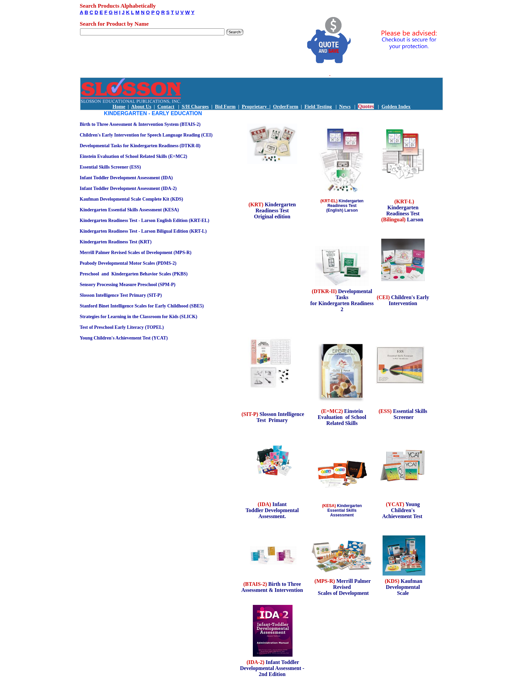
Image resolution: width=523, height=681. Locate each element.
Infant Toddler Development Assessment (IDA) (126, 177)
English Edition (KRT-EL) (183, 220)
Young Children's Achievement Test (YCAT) (124, 337)
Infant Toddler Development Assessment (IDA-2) (128, 188)
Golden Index (396, 106)
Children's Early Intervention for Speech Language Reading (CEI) (146, 135)
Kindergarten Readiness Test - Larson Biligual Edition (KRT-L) (143, 231)
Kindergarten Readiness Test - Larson (117, 220)
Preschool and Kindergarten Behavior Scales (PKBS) (133, 273)
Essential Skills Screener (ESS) (110, 167)
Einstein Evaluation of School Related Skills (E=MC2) (133, 156)
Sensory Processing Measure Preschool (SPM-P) (127, 284)
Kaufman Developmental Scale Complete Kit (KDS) (131, 199)
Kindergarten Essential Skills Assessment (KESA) (129, 209)
